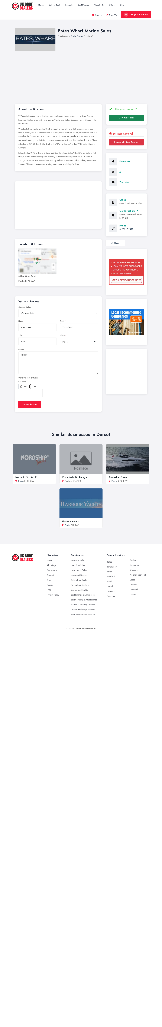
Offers (111, 4)
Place (62, 335)
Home (41, 4)
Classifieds (99, 4)
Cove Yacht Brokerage (74, 477)
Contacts (68, 4)
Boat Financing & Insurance (83, 594)
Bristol (109, 581)
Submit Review (29, 404)
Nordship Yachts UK (26, 477)
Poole (73, 36)
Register (50, 584)
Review (21, 349)
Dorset (80, 36)
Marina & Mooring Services (83, 604)
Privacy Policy (53, 594)
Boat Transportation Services (83, 614)
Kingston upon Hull (138, 574)
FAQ (49, 589)
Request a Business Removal (126, 142)
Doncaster (111, 596)
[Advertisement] (84, 73)
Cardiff (110, 586)
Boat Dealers (83, 4)
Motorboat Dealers (79, 575)
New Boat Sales (77, 560)
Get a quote (52, 570)
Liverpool (134, 589)
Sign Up (111, 14)
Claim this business (126, 117)
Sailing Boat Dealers (79, 580)
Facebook (124, 161)
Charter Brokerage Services (83, 609)
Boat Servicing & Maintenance (84, 599)
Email (62, 321)
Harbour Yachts (70, 521)
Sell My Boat (54, 4)
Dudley (133, 560)
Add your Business (136, 15)
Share (115, 243)
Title (20, 335)
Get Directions (128, 211)
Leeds (132, 579)
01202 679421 (126, 229)
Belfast (109, 561)
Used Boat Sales (78, 565)
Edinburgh (134, 564)
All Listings (51, 565)
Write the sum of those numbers (28, 379)
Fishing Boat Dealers (79, 584)
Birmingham (112, 566)
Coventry (110, 591)
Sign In (96, 14)
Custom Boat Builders (80, 589)
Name (20, 321)
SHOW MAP (37, 261)
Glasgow (134, 569)
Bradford (111, 576)
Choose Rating (24, 307)
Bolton (109, 571)
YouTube (124, 182)
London (133, 594)
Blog (122, 4)
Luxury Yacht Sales (79, 570)
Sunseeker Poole (118, 477)
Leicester (133, 584)
